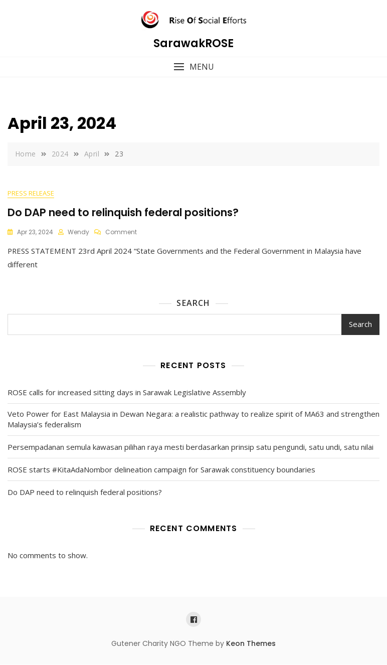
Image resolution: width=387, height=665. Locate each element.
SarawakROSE (193, 43)
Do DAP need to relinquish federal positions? (123, 212)
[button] (193, 67)
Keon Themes (251, 644)
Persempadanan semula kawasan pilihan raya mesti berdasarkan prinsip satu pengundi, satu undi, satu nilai (190, 447)
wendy (78, 232)
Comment (121, 232)
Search (193, 303)
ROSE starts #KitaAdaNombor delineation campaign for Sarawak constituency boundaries (161, 470)
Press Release (31, 193)
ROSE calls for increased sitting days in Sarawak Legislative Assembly (127, 393)
